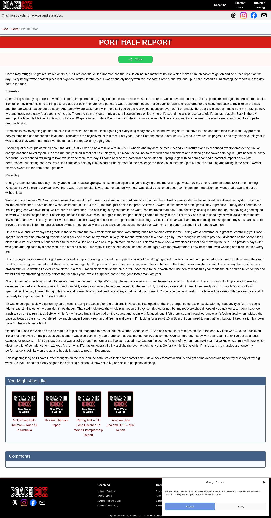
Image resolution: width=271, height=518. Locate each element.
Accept (190, 506)
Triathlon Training (259, 5)
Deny (241, 506)
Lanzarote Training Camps (109, 501)
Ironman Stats (239, 5)
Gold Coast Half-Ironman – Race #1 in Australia (24, 425)
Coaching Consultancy (107, 506)
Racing (14, 28)
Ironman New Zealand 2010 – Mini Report (120, 425)
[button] (264, 482)
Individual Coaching (106, 491)
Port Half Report (135, 42)
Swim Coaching (104, 496)
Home (5, 28)
